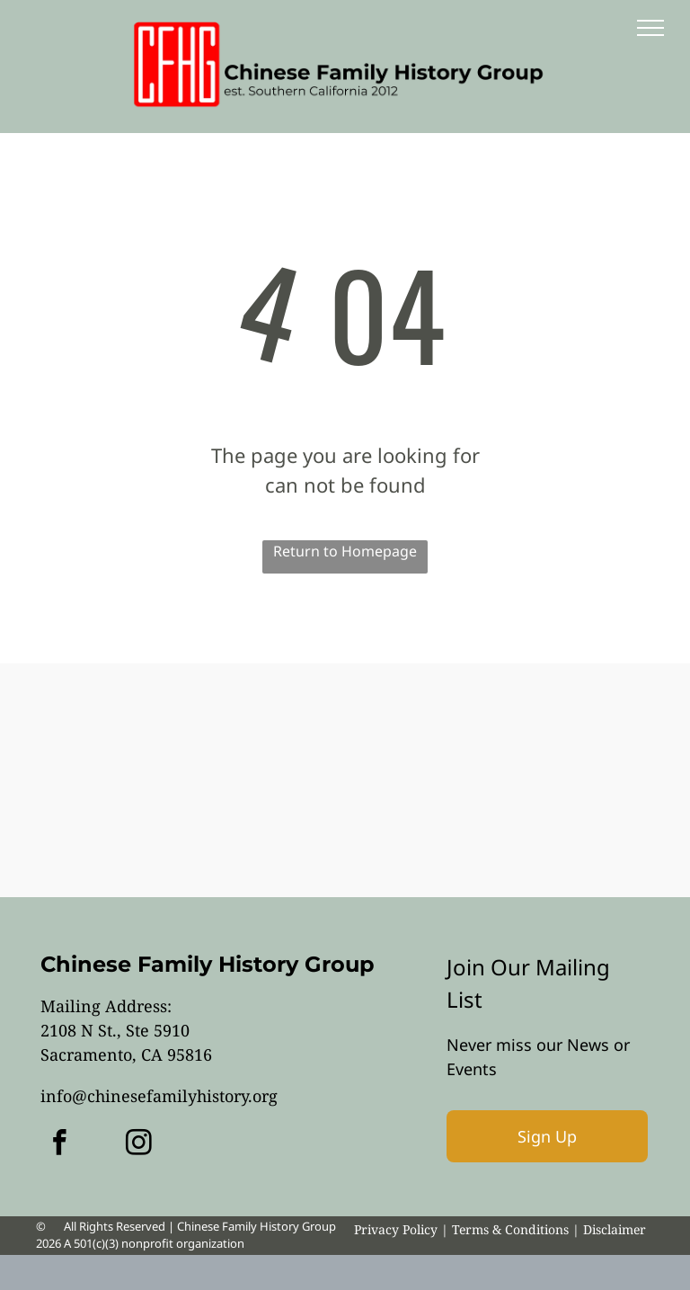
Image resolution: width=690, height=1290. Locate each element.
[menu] (650, 27)
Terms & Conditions (510, 1229)
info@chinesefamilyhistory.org (159, 1096)
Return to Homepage (345, 551)
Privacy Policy (396, 1229)
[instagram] (138, 1145)
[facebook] (59, 1145)
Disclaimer (614, 1229)
